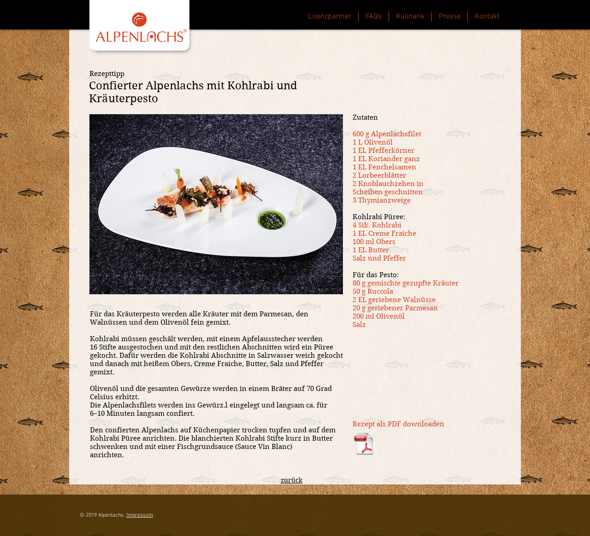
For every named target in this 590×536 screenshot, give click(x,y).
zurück (291, 480)
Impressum (139, 515)
